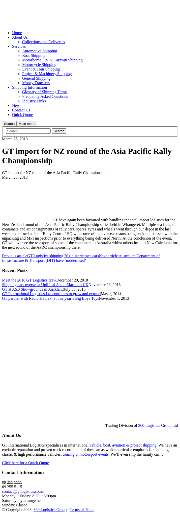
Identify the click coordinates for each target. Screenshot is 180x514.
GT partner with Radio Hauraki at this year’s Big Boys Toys (50, 298)
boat (106, 445)
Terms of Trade (82, 509)
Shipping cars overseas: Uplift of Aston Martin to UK (45, 285)
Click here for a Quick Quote (25, 463)
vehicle (95, 445)
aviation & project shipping (134, 445)
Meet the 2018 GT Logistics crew (29, 280)
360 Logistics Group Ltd (158, 425)
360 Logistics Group (50, 509)
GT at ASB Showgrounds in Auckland (33, 289)
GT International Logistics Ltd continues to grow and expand (51, 294)
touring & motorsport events (86, 454)
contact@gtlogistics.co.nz (23, 491)
